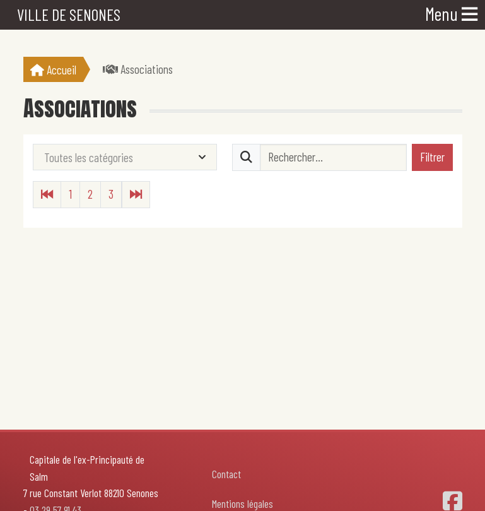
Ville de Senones (68, 14)
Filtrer (432, 157)
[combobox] (125, 157)
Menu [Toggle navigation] (451, 14)
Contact (226, 474)
